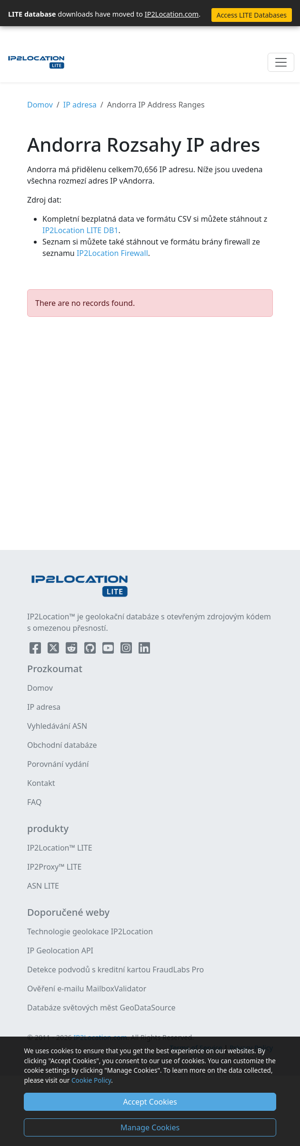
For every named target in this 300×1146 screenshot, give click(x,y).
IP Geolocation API (60, 950)
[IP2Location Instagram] (127, 650)
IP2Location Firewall (111, 253)
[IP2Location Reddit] (72, 650)
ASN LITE (43, 886)
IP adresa (80, 104)
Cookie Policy (91, 1080)
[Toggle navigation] (281, 62)
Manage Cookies (150, 1127)
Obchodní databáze (62, 745)
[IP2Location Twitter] (54, 650)
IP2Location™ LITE (59, 847)
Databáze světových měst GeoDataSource (101, 1007)
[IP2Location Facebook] (36, 650)
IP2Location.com (172, 14)
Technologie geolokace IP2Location (90, 931)
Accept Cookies (150, 1102)
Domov (40, 104)
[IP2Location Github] (91, 650)
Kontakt (41, 783)
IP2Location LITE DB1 (80, 230)
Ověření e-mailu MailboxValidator (86, 988)
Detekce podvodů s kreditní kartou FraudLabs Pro (115, 969)
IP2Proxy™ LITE (54, 867)
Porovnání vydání (58, 764)
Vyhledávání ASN (57, 726)
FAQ (34, 802)
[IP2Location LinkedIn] (144, 650)
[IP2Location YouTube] (109, 650)
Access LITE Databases (252, 15)
